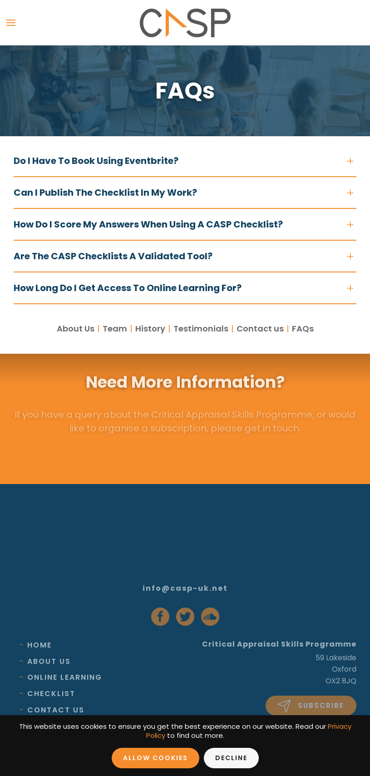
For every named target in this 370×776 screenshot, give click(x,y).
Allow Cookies (155, 757)
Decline (231, 757)
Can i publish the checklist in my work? (105, 192)
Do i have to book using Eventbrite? (96, 160)
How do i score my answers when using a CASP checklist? (148, 224)
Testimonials (200, 328)
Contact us (260, 328)
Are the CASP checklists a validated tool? (113, 256)
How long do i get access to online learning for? (128, 288)
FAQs (303, 328)
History (150, 328)
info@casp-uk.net (185, 588)
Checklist (51, 693)
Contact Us (55, 710)
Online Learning (64, 677)
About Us (75, 328)
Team (115, 328)
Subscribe (311, 706)
